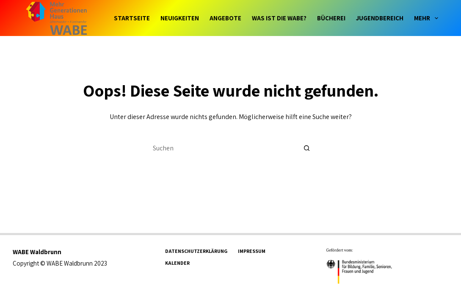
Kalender (177, 263)
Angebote (225, 18)
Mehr (426, 18)
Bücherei (331, 18)
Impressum (251, 251)
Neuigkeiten (179, 18)
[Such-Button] (306, 147)
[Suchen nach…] (222, 147)
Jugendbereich (379, 18)
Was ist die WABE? (279, 18)
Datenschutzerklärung (196, 251)
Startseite (132, 18)
